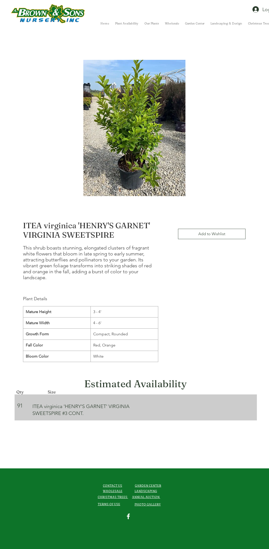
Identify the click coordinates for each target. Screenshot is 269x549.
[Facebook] (128, 516)
